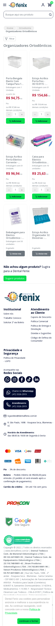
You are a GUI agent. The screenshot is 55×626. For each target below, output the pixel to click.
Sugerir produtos (14, 278)
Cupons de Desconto (41, 317)
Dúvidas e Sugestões (41, 333)
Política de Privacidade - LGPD (14, 359)
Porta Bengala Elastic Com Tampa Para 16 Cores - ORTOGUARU (14, 81)
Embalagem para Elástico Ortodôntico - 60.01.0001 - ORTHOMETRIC (15, 235)
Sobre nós (8, 313)
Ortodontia (25, 28)
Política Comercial (39, 321)
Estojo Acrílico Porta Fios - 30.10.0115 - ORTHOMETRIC (40, 81)
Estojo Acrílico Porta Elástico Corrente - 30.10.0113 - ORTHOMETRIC (14, 159)
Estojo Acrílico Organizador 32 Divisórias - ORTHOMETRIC (41, 235)
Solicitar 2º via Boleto (14, 322)
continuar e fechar (28, 621)
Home (10, 28)
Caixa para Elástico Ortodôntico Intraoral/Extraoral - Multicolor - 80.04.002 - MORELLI (41, 159)
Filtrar (9, 38)
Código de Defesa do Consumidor (41, 339)
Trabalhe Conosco (12, 318)
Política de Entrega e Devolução (41, 327)
